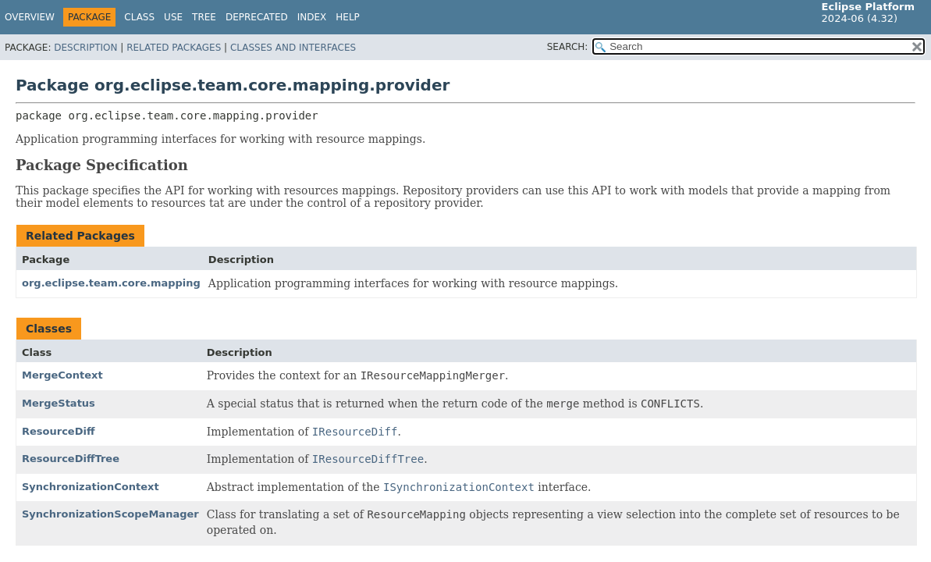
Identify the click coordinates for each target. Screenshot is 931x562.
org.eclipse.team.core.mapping (111, 283)
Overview (30, 17)
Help (348, 17)
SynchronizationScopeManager (110, 514)
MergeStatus (58, 403)
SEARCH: (567, 46)
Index (312, 17)
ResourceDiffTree (70, 458)
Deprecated (257, 17)
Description (85, 47)
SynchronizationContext (90, 487)
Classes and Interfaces (293, 47)
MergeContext (62, 375)
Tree (204, 17)
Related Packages (173, 47)
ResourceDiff (58, 431)
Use (173, 17)
